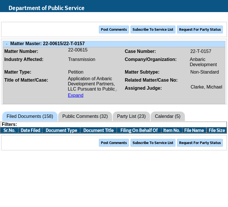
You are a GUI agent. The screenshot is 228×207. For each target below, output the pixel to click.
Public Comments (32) (85, 116)
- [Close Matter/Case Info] (6, 44)
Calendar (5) (168, 116)
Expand (75, 95)
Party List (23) (131, 116)
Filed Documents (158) (30, 116)
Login (218, 17)
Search (195, 17)
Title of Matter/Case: (26, 80)
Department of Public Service (47, 8)
